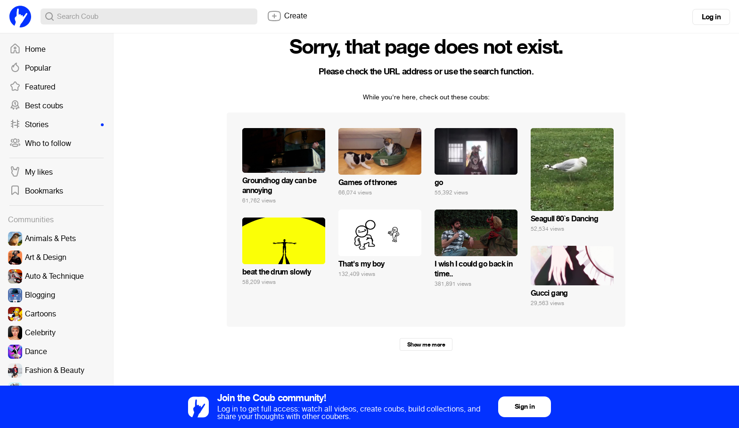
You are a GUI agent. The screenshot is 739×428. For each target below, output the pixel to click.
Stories (56, 124)
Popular (30, 68)
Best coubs (36, 106)
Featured (32, 87)
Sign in (524, 406)
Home (27, 49)
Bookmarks (36, 191)
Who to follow (40, 143)
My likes (31, 172)
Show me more (426, 344)
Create (287, 16)
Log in (711, 17)
